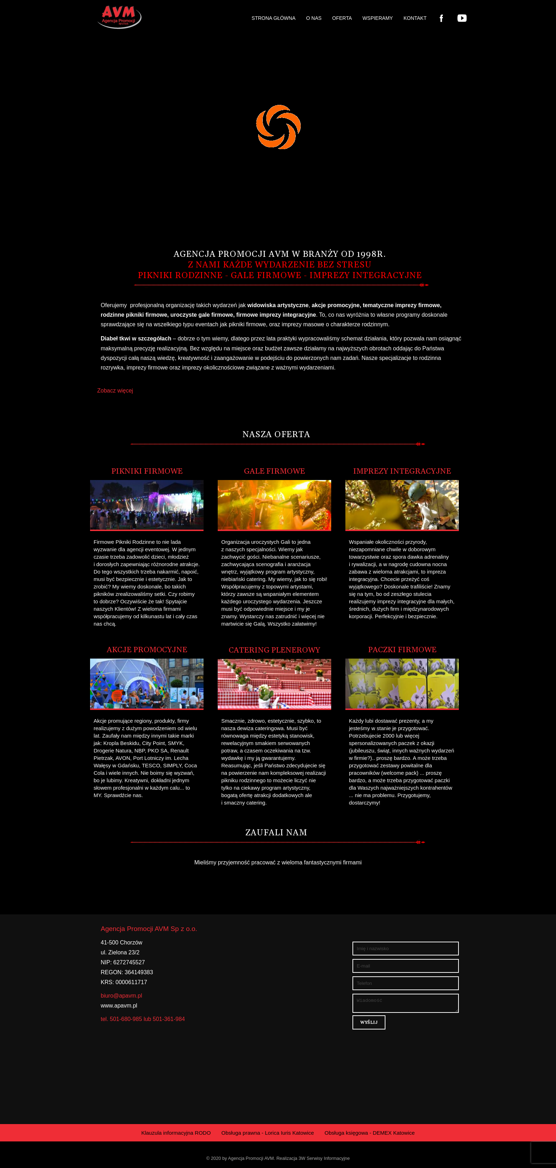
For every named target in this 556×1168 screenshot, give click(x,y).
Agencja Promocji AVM (251, 1158)
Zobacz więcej (115, 391)
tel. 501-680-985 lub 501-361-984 (143, 1019)
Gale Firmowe (274, 471)
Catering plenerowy (274, 650)
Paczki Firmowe (402, 650)
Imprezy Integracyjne (402, 471)
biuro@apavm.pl (121, 995)
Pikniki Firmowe (147, 471)
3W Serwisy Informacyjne (324, 1158)
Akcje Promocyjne (147, 650)
